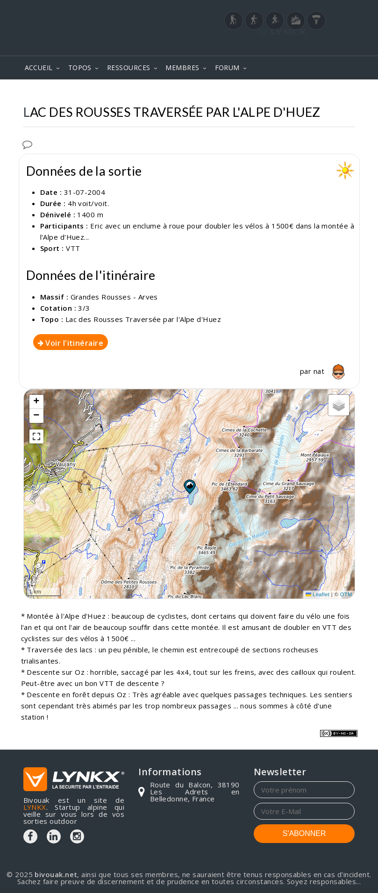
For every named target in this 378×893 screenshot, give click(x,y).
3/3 (84, 308)
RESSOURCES (128, 67)
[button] (189, 486)
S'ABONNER (304, 833)
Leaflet (318, 594)
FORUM (227, 67)
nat (332, 371)
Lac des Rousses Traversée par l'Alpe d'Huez (143, 319)
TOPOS (80, 67)
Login (308, 45)
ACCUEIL (39, 67)
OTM (346, 594)
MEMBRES (182, 67)
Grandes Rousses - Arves (114, 296)
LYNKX (34, 807)
